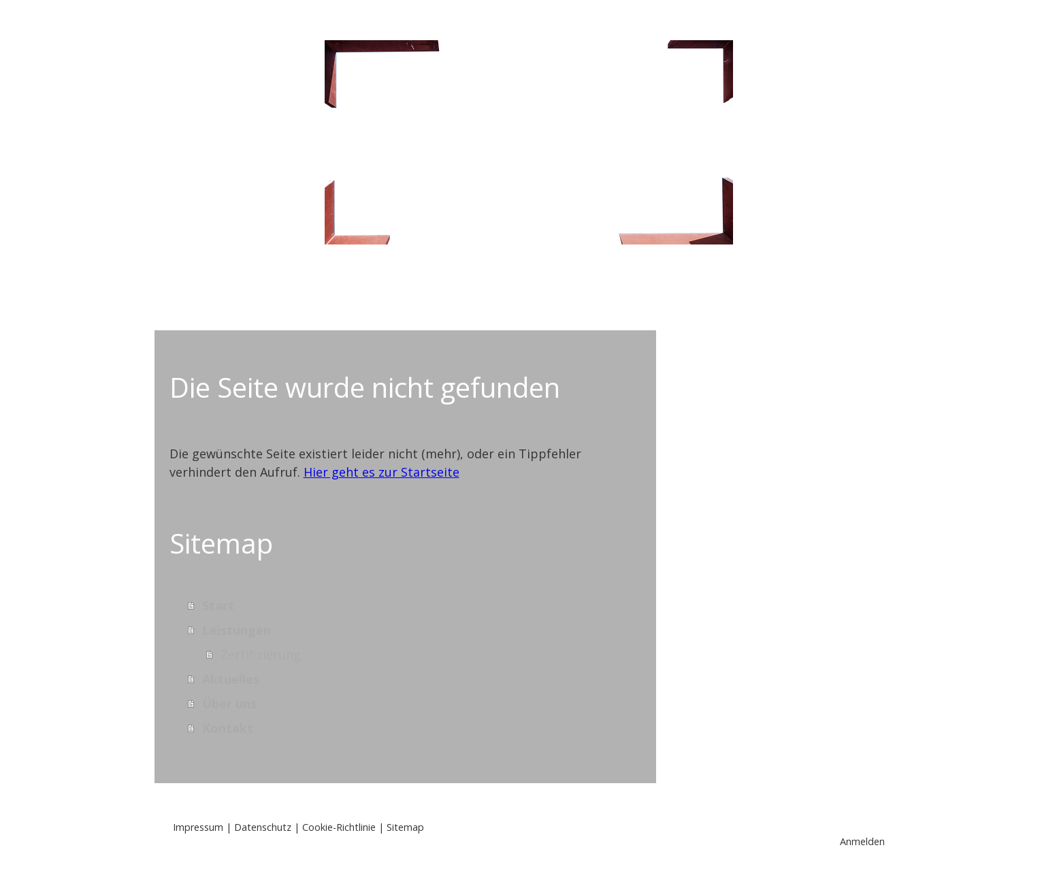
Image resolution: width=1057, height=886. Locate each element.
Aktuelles (524, 290)
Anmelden (862, 841)
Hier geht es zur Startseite (381, 472)
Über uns (628, 290)
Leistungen (415, 290)
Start (321, 290)
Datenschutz (262, 827)
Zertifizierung (261, 654)
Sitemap (405, 827)
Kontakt (725, 290)
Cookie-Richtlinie (339, 827)
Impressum (198, 827)
